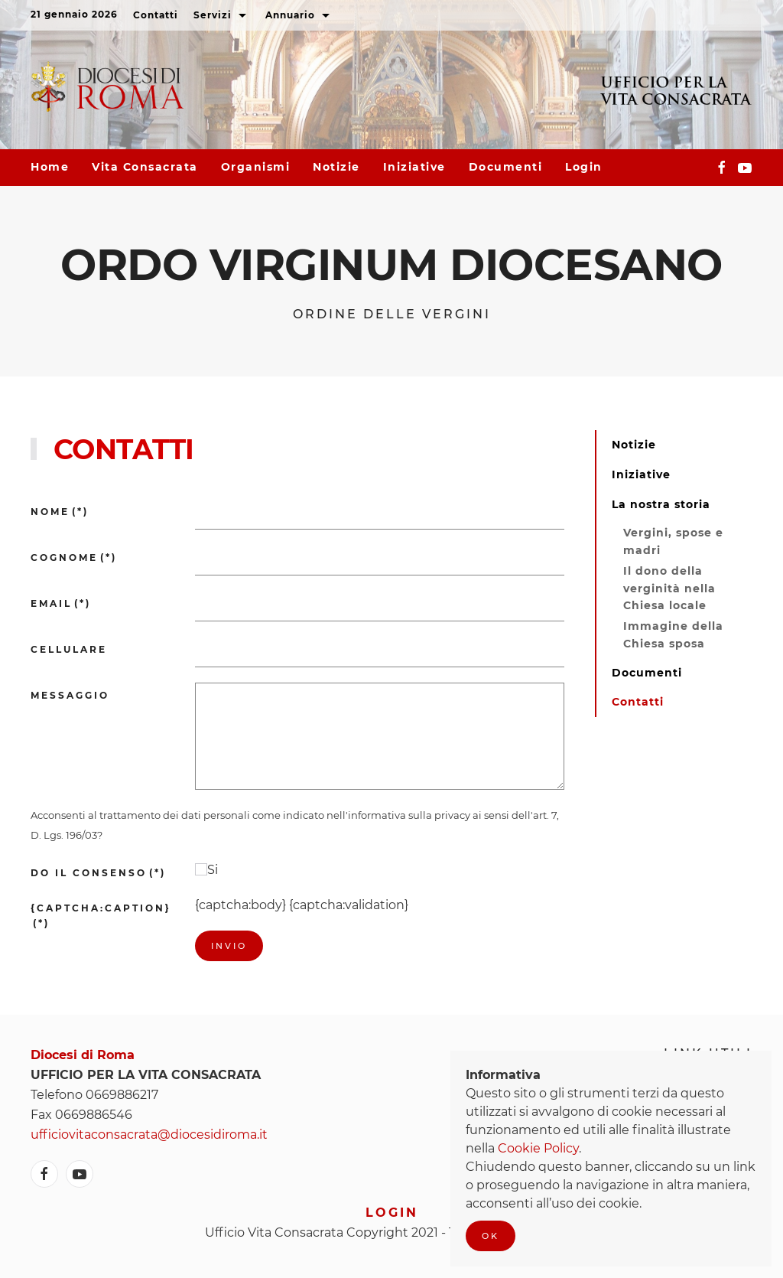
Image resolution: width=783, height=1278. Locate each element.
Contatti (155, 15)
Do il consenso (98, 873)
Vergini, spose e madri (673, 541)
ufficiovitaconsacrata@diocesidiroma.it (149, 1134)
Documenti (506, 167)
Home (50, 167)
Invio (229, 946)
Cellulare (69, 649)
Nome (60, 511)
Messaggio (70, 695)
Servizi (221, 16)
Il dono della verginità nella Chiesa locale (669, 588)
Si (206, 869)
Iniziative (414, 167)
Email (61, 603)
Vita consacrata (145, 167)
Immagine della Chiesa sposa (673, 634)
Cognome (74, 557)
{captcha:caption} (101, 915)
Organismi (256, 167)
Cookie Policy (538, 1148)
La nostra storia (661, 504)
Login (584, 167)
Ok (490, 1236)
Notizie (336, 167)
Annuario (299, 16)
